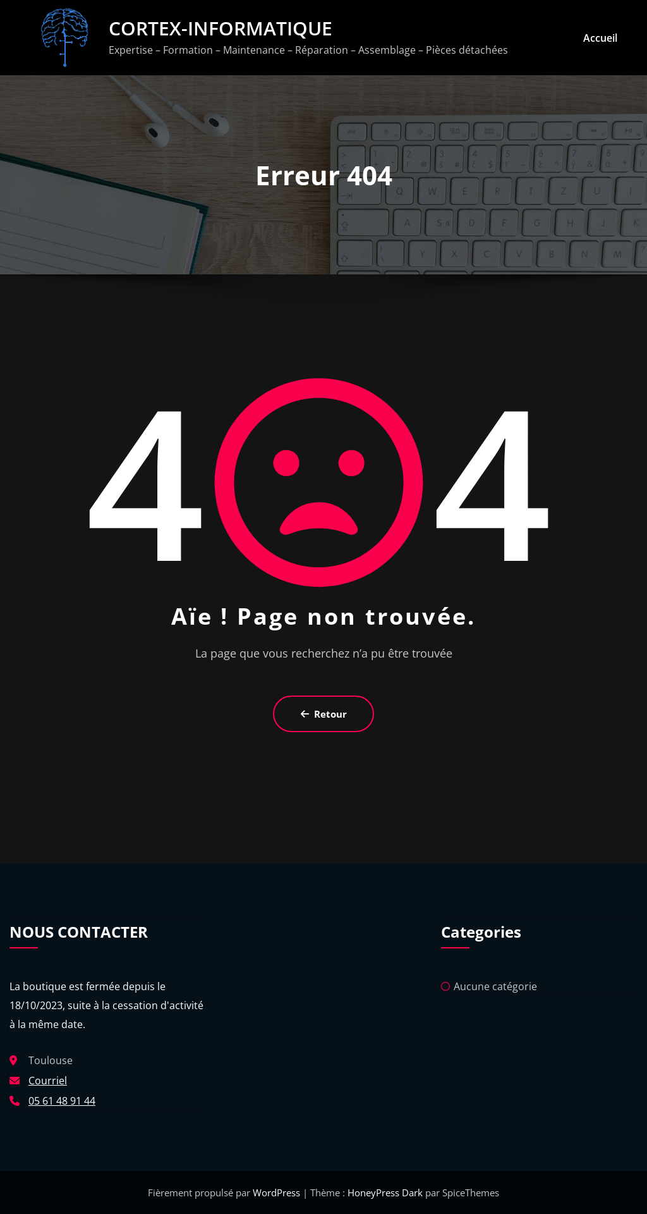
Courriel (47, 1081)
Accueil (600, 38)
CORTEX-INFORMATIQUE (220, 28)
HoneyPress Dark (385, 1192)
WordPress (278, 1192)
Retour (324, 714)
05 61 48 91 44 (61, 1101)
